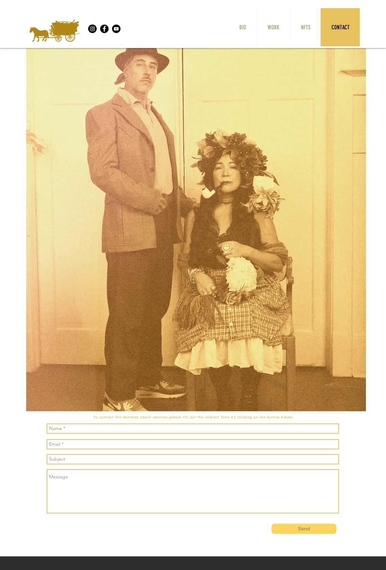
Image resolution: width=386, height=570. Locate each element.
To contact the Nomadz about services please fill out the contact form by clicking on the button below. (195, 417)
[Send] (304, 529)
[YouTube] (116, 29)
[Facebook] (104, 29)
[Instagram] (92, 29)
